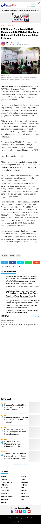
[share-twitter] (20, 262)
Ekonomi (4, 479)
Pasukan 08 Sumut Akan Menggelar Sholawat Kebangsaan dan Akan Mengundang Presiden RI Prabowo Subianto (14, 446)
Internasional (6, 482)
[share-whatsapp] (28, 262)
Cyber (22, 518)
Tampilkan (35, 316)
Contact (12, 518)
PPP (13, 26)
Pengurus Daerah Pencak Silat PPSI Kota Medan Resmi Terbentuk (16, 419)
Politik (9, 26)
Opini (22, 488)
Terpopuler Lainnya (20, 465)
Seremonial (25, 496)
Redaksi (33, 518)
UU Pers (27, 518)
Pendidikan (25, 491)
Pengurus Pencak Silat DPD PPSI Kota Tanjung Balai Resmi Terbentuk (15, 407)
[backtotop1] (39, 522)
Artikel (23, 476)
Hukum (21, 10)
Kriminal (27, 10)
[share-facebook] (12, 262)
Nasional (24, 485)
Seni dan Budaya (7, 496)
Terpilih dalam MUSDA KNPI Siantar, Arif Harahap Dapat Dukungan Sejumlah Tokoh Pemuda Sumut (15, 457)
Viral (22, 499)
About (7, 518)
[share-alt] (4, 262)
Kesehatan (24, 482)
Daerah (6, 10)
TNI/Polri (4, 499)
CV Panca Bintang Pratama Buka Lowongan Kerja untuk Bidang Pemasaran (15, 431)
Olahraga (4, 488)
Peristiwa (4, 493)
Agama (33, 10)
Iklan (17, 518)
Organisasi (13, 10)
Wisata (3, 502)
